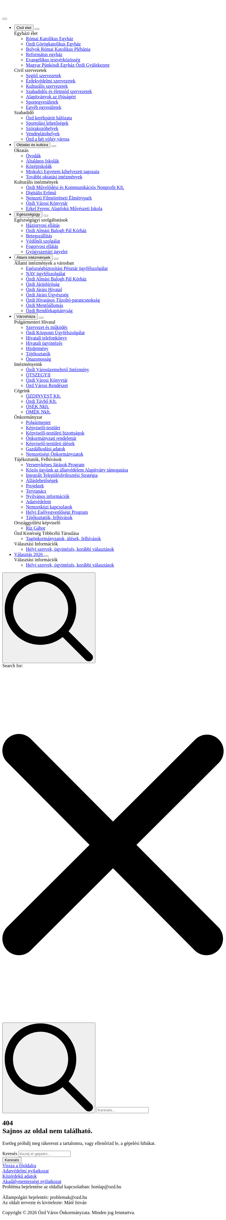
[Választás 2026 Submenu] (46, 556)
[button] (113, 845)
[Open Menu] (4, 19)
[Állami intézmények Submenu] (56, 259)
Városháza (25, 316)
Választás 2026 (29, 554)
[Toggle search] (48, 617)
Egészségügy (28, 214)
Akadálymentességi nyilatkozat (31, 1181)
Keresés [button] (12, 1160)
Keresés (9, 1153)
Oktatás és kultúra (32, 145)
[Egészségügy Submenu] (46, 216)
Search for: (12, 665)
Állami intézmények (33, 257)
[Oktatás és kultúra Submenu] (53, 146)
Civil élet (23, 28)
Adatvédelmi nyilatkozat (25, 1170)
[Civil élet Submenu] (37, 29)
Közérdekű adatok (19, 1176)
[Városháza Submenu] (41, 318)
